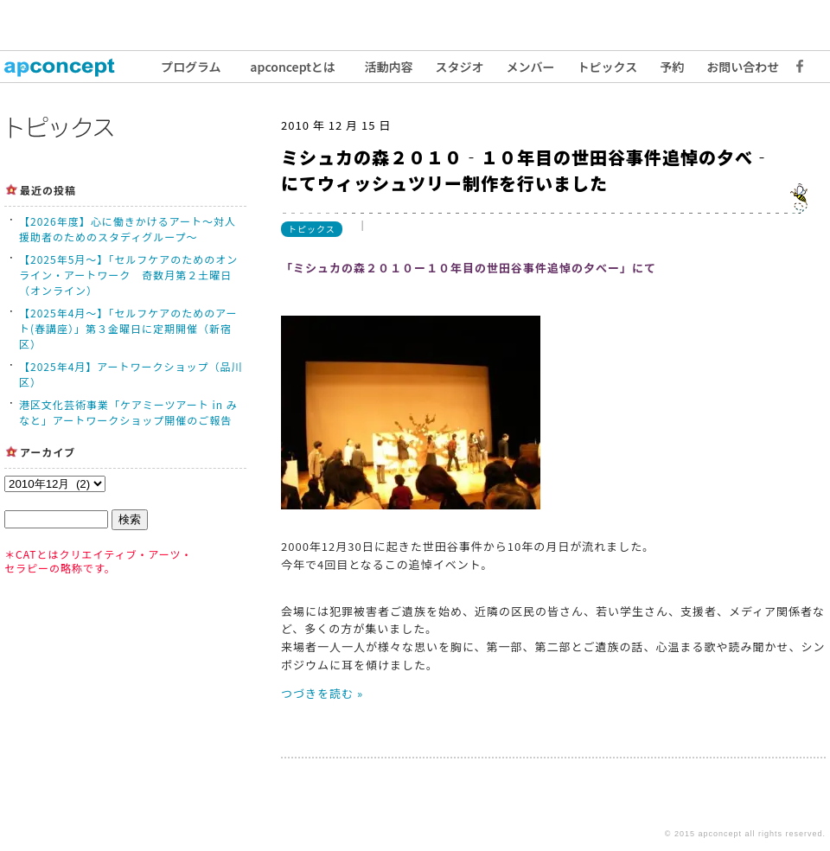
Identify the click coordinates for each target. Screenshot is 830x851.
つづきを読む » (322, 693)
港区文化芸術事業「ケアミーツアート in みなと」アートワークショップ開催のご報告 (128, 412)
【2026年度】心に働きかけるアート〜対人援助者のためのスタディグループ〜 (127, 229)
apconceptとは (292, 67)
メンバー (531, 67)
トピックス (608, 67)
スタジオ (460, 67)
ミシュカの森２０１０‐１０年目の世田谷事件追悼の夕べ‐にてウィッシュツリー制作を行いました (526, 169)
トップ (69, 66)
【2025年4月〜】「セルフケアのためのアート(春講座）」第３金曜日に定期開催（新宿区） (128, 328)
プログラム (191, 67)
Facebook (795, 66)
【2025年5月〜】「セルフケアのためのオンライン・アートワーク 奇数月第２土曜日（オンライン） (128, 275)
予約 (672, 67)
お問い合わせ (742, 67)
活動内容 (389, 67)
